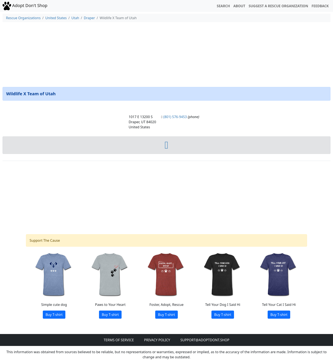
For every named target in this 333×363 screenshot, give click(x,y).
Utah (75, 18)
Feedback (320, 6)
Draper (89, 18)
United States (56, 18)
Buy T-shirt (54, 314)
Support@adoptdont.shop (204, 340)
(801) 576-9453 (175, 116)
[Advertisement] (166, 54)
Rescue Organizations (23, 18)
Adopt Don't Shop (25, 5)
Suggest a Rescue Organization (278, 6)
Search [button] (223, 6)
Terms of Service (119, 340)
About (239, 6)
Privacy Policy (157, 340)
